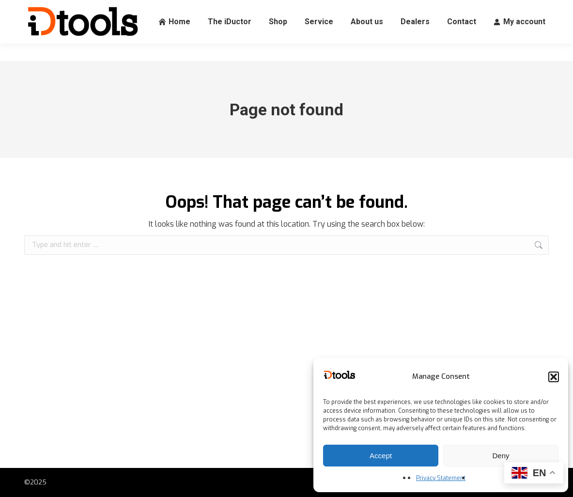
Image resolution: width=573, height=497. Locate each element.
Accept (381, 455)
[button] (553, 377)
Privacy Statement (440, 478)
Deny (500, 455)
